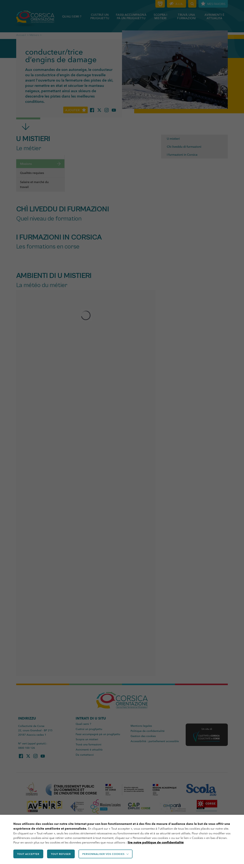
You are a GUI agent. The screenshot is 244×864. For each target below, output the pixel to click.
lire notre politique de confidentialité (156, 842)
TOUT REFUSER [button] (62, 854)
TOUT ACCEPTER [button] (29, 854)
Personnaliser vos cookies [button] (105, 854)
